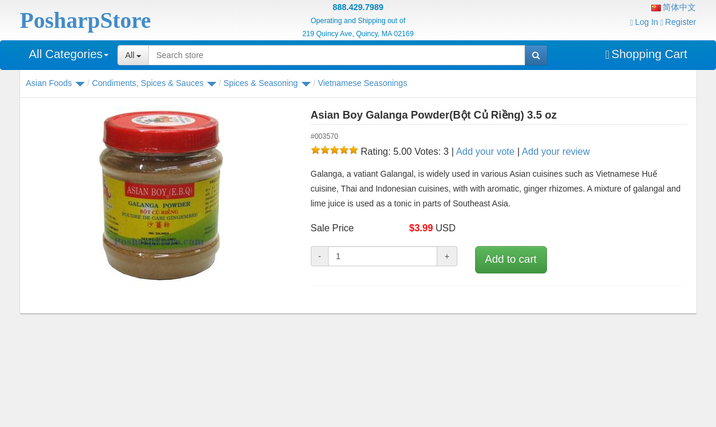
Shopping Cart (646, 53)
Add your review (556, 151)
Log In (644, 22)
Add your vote (485, 151)
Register (678, 22)
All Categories (69, 53)
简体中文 (673, 7)
